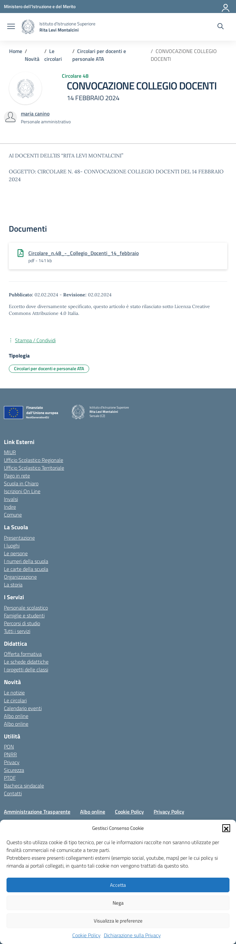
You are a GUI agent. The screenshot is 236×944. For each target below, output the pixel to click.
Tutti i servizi (17, 631)
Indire (10, 507)
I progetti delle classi (26, 669)
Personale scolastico (26, 608)
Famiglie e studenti (24, 615)
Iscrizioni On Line (22, 491)
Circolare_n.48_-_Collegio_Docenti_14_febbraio (83, 253)
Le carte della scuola (26, 569)
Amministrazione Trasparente (37, 812)
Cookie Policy (86, 935)
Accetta (118, 885)
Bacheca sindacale (24, 785)
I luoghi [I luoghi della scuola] (12, 545)
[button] (226, 828)
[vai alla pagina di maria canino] (35, 113)
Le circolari (15, 700)
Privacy (12, 762)
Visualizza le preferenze (118, 920)
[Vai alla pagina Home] (15, 51)
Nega (118, 903)
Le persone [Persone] (16, 553)
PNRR (10, 754)
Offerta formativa (23, 654)
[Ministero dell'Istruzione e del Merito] (40, 6)
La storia (13, 584)
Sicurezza (14, 770)
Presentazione (19, 538)
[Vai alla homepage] (28, 27)
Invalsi (11, 499)
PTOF (10, 778)
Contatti (13, 793)
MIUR (10, 452)
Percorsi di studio (22, 623)
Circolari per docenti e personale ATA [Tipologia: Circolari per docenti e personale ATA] (49, 368)
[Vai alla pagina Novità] (32, 59)
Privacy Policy (169, 812)
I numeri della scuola (26, 561)
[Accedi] (226, 6)
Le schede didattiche (26, 662)
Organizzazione (20, 577)
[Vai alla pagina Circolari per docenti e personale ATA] (99, 55)
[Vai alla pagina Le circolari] (53, 55)
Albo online (16, 716)
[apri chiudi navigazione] (11, 27)
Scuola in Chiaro (21, 483)
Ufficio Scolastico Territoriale (34, 468)
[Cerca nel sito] (220, 27)
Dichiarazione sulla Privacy (132, 935)
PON (9, 746)
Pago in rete (17, 475)
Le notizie (14, 692)
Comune (13, 515)
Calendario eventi (23, 708)
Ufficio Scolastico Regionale (33, 460)
